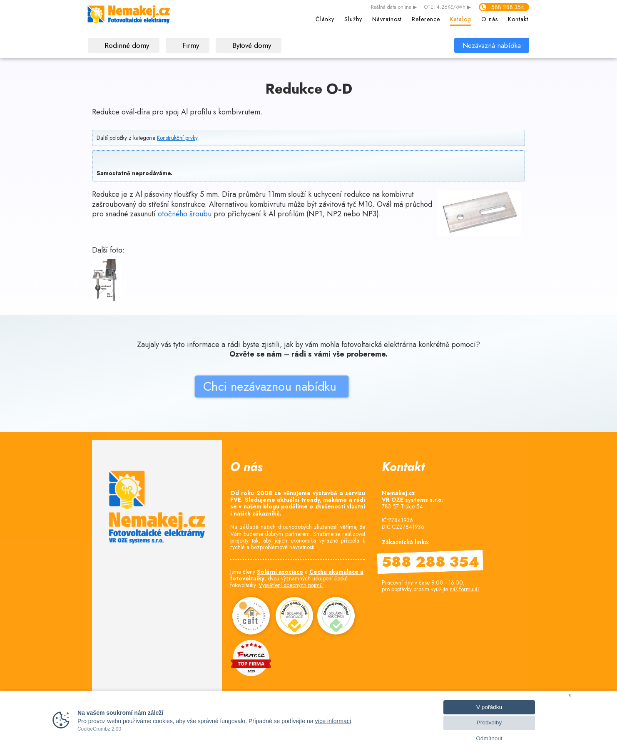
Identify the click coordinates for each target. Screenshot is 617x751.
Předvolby (489, 722)
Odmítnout (489, 738)
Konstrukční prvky (177, 138)
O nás (489, 19)
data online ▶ (394, 7)
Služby (353, 19)
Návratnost (387, 19)
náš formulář (465, 589)
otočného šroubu (184, 213)
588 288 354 (507, 7)
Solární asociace (280, 572)
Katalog (460, 19)
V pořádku (489, 707)
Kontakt (518, 19)
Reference (426, 19)
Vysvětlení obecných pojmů (291, 585)
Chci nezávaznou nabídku (211, 420)
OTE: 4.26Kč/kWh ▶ (447, 7)
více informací (333, 721)
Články (325, 19)
